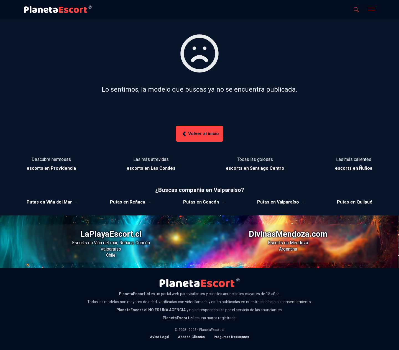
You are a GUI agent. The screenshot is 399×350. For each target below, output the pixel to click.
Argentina (288, 249)
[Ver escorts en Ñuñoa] (353, 168)
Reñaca (126, 243)
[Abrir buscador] (356, 9)
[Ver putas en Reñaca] (127, 202)
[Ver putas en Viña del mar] (49, 202)
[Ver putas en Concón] (201, 202)
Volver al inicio (199, 134)
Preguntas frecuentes (231, 336)
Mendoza (299, 243)
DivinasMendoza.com (288, 234)
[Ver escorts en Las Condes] (151, 168)
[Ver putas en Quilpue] (354, 202)
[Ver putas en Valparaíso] (278, 202)
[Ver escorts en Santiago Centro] (255, 168)
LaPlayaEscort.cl (111, 234)
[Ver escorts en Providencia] (51, 168)
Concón (142, 243)
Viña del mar (105, 243)
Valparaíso (111, 249)
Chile (111, 255)
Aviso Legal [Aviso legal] (159, 336)
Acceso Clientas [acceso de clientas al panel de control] (191, 336)
